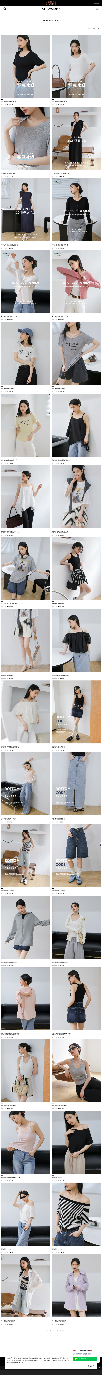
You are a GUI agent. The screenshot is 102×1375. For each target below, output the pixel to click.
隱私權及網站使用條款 (30, 1360)
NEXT (62, 1331)
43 (57, 1331)
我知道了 (91, 1366)
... (53, 1331)
